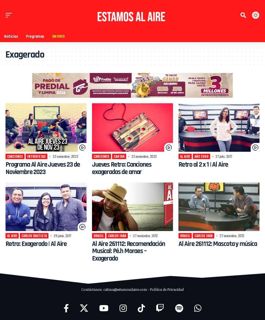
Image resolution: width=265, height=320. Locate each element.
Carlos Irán (117, 235)
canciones (15, 156)
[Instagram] (123, 308)
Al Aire (185, 156)
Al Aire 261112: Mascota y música (209, 248)
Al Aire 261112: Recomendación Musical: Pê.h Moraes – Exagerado (129, 251)
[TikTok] (141, 308)
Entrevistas (36, 156)
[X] (84, 308)
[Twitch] (160, 308)
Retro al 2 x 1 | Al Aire (205, 164)
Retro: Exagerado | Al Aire (37, 244)
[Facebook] (66, 308)
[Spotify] (179, 308)
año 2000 (201, 156)
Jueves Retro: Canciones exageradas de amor (122, 168)
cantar (119, 156)
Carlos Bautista (34, 235)
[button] (10, 15)
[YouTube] (104, 308)
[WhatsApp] (198, 308)
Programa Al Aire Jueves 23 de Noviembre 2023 (44, 168)
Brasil (99, 235)
